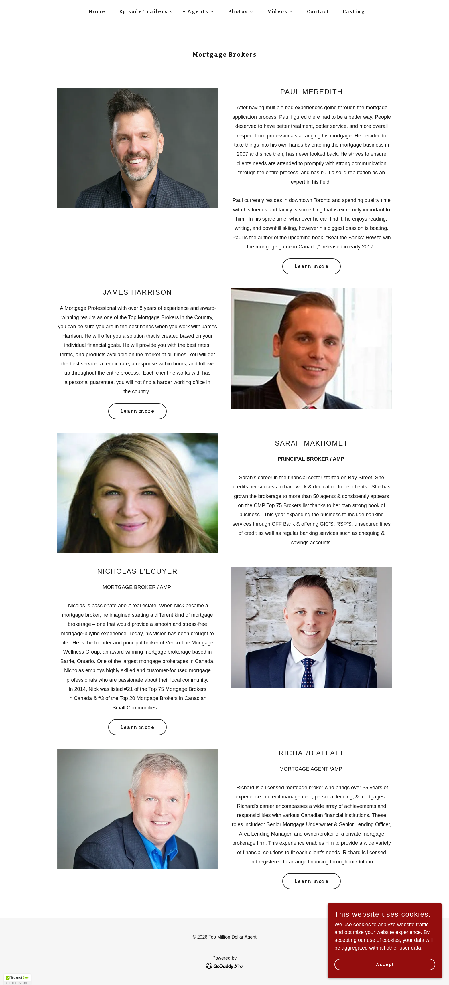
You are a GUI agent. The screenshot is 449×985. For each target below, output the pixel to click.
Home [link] (96, 11)
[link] (224, 965)
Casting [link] (354, 11)
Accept (385, 964)
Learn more (311, 266)
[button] (144, 11)
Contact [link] (318, 11)
